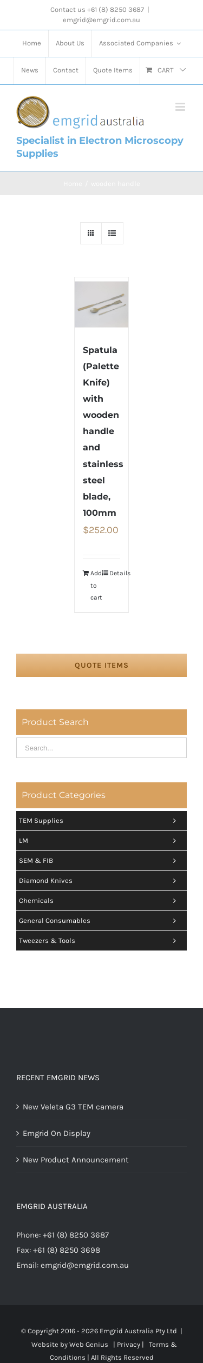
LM (100, 840)
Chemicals (100, 900)
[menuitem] (31, 43)
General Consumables (100, 920)
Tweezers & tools (100, 940)
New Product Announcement (76, 1160)
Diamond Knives (100, 880)
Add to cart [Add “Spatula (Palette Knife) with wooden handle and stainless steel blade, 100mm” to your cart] (95, 585)
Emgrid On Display (56, 1133)
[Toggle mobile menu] (181, 106)
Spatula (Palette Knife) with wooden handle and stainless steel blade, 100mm (103, 431)
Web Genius (88, 1344)
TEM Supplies (100, 820)
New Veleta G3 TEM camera (73, 1107)
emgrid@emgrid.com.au (101, 20)
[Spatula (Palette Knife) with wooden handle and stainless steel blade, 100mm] (102, 304)
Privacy (128, 1344)
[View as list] (112, 233)
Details (114, 573)
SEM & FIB (100, 860)
